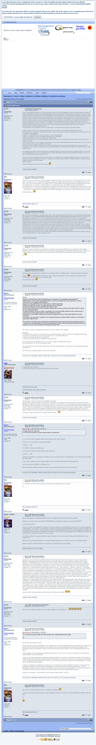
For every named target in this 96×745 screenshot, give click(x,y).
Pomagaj (72, 90)
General (16, 96)
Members (30, 93)
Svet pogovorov (8, 96)
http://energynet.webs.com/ (29, 203)
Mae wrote (25, 632)
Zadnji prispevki (36, 90)
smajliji (78, 90)
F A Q (27, 90)
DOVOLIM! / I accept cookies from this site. (18, 17)
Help (15, 93)
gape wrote (25, 429)
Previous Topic (81, 99)
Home (10, 93)
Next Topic (89, 99)
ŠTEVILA (65, 90)
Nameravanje (56, 90)
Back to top (7, 174)
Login (22, 30)
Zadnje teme (46, 90)
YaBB (37, 736)
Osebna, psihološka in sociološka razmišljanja (34, 96)
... (14, 102)
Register (29, 30)
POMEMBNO (19, 90)
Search (22, 93)
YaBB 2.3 (57, 734)
